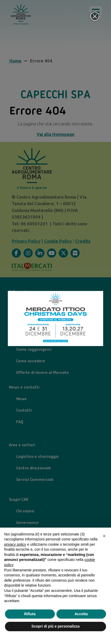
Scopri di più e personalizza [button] (55, 626)
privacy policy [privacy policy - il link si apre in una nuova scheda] (15, 544)
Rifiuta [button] (30, 614)
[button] (104, 536)
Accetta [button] (81, 614)
